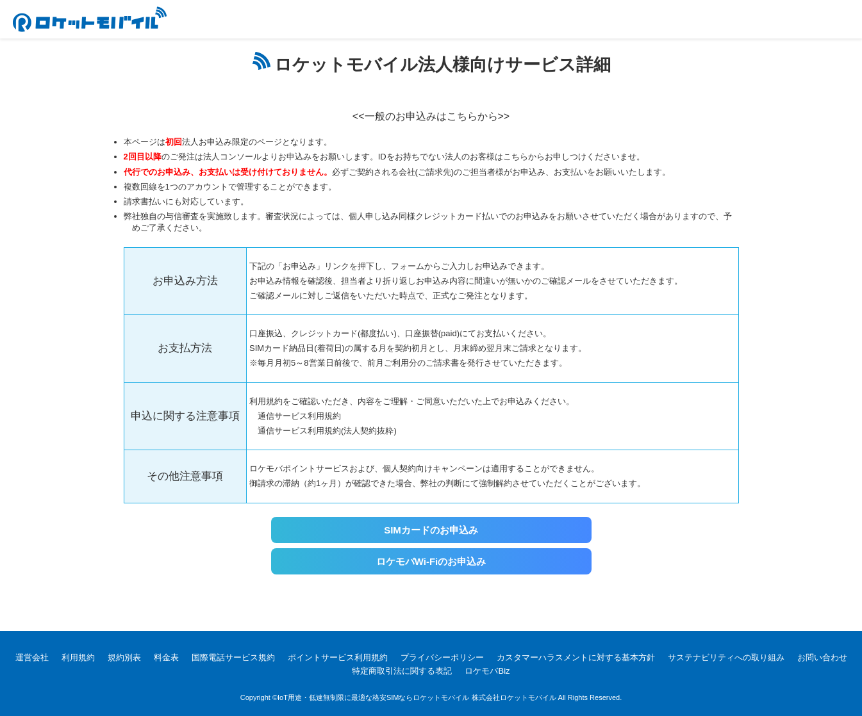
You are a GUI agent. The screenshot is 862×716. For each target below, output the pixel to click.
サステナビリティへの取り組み (726, 657)
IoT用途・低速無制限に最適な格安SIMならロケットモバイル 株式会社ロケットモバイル (417, 697)
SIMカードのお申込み (431, 530)
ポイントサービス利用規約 (338, 657)
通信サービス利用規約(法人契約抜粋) (327, 430)
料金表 (166, 657)
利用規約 (78, 657)
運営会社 (32, 657)
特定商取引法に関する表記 (402, 671)
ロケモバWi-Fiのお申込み (431, 561)
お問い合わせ (822, 657)
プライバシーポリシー (442, 657)
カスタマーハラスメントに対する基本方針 (576, 657)
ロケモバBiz (487, 671)
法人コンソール (232, 156)
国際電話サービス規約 (233, 657)
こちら (515, 156)
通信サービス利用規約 (299, 416)
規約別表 (124, 657)
